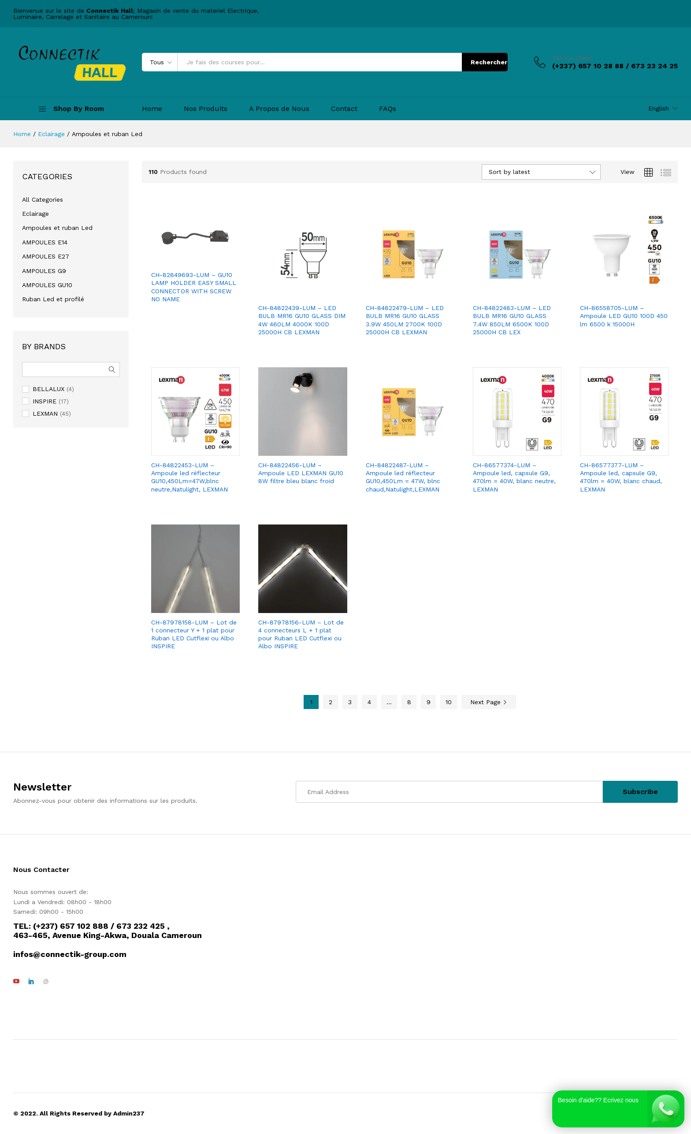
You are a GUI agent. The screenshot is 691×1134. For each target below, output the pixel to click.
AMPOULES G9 (44, 270)
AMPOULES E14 (44, 242)
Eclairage (35, 213)
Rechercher (489, 62)
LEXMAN (45, 413)
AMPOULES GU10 (47, 284)
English (658, 108)
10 (449, 702)
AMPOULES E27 (45, 256)
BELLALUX (48, 388)
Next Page (488, 702)
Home (152, 108)
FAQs (387, 108)
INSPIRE (44, 401)
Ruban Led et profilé (53, 299)
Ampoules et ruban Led (57, 227)
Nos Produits (205, 108)
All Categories (42, 199)
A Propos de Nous (279, 108)
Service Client (572, 57)
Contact (344, 108)
